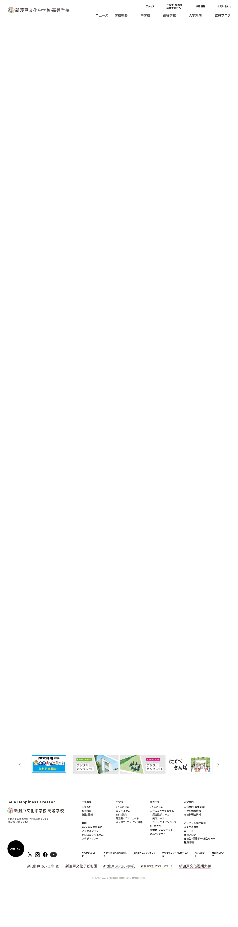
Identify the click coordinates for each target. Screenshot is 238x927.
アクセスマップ (90, 830)
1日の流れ (121, 814)
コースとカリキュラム (162, 810)
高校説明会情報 (192, 814)
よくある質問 (191, 827)
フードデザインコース (164, 822)
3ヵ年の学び (156, 806)
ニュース (102, 15)
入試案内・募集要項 (194, 806)
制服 (84, 823)
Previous (20, 764)
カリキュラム (123, 810)
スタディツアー (90, 838)
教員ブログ (223, 15)
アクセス (150, 6)
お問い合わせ (224, 6)
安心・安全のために (92, 827)
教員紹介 (86, 810)
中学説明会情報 (192, 810)
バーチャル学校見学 (195, 823)
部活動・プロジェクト (127, 818)
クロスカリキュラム (93, 834)
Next (217, 764)
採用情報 (200, 6)
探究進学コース (160, 814)
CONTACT (15, 849)
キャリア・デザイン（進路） (130, 822)
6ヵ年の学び (122, 806)
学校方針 (86, 806)
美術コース (158, 818)
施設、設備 (87, 814)
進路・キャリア (158, 833)
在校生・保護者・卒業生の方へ (175, 6)
